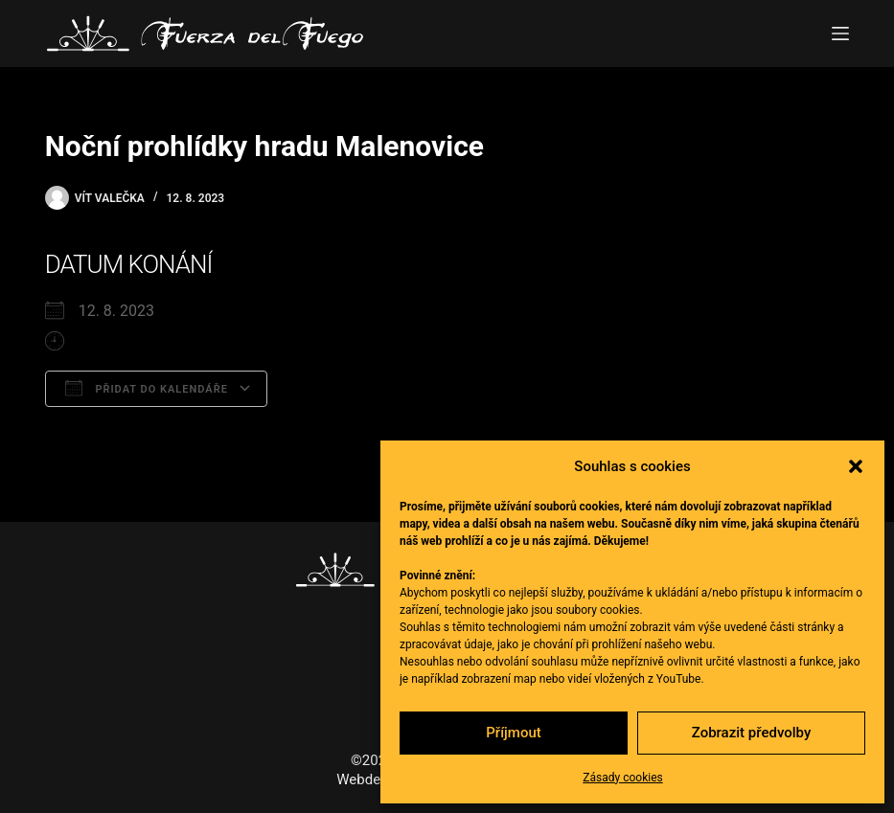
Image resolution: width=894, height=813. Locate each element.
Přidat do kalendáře (146, 387)
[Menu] (840, 33)
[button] (855, 466)
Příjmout (513, 732)
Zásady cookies (622, 777)
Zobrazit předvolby (752, 732)
